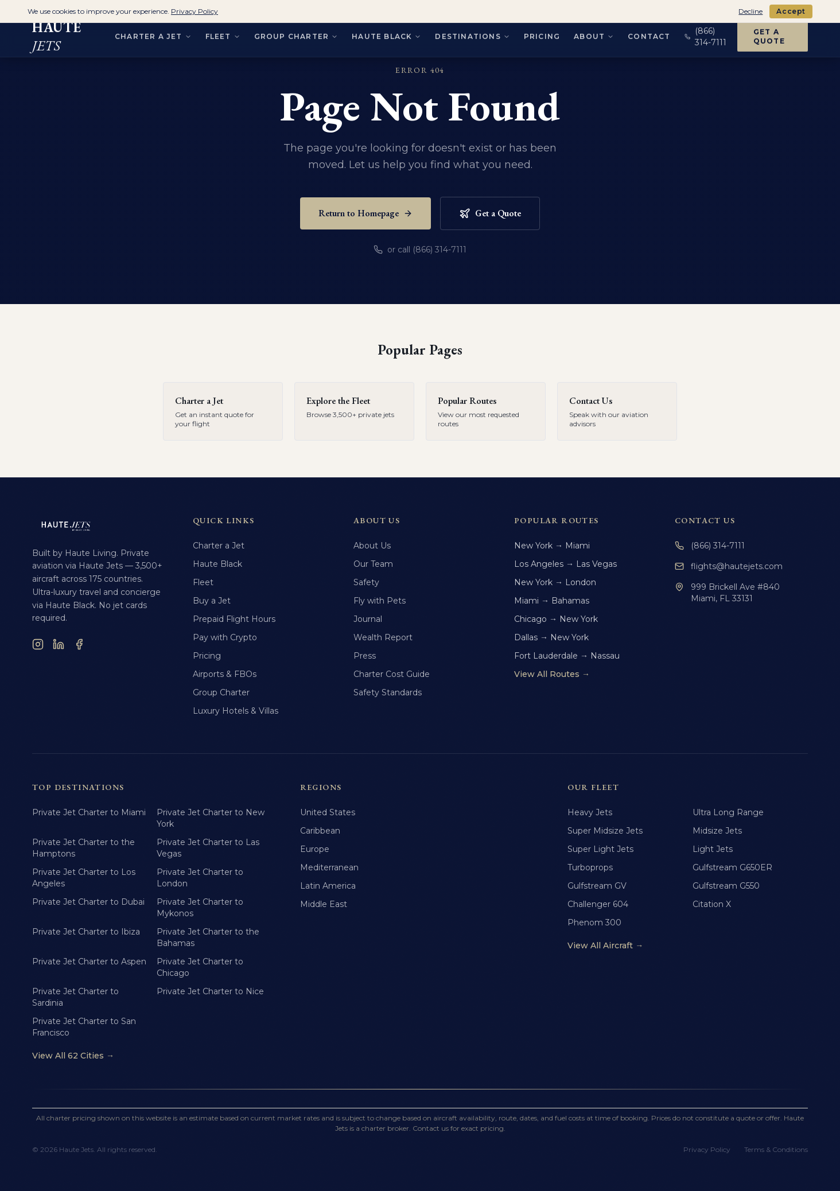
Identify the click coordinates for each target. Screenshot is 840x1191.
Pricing (207, 656)
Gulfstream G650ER (732, 867)
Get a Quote (490, 213)
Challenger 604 (597, 904)
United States (327, 812)
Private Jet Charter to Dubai (88, 902)
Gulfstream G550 (726, 886)
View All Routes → (552, 674)
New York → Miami (552, 545)
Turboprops (590, 867)
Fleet (203, 582)
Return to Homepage (365, 213)
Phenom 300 (594, 922)
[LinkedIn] (58, 644)
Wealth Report (383, 637)
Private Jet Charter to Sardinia (75, 997)
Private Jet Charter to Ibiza (86, 932)
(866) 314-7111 (710, 545)
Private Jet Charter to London (200, 878)
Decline (750, 11)
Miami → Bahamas (551, 601)
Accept (791, 11)
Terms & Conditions (776, 1149)
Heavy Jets (589, 812)
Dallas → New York (551, 637)
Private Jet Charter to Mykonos (200, 907)
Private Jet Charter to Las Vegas (208, 848)
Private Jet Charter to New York (211, 818)
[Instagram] (38, 644)
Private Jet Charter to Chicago (200, 967)
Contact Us (705, 520)
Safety (366, 582)
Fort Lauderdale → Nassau (567, 656)
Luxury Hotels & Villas (235, 711)
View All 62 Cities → (73, 1055)
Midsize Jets (717, 831)
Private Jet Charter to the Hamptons (83, 848)
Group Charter (221, 692)
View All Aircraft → (605, 945)
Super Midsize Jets (605, 831)
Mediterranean (329, 867)
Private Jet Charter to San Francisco (84, 1027)
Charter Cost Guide (391, 674)
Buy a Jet (212, 601)
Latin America (328, 886)
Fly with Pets (379, 601)
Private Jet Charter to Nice (210, 991)
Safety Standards (387, 692)
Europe (314, 849)
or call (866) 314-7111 (420, 249)
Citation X (712, 904)
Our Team (373, 564)
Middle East (323, 904)
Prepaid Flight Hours (234, 619)
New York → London (555, 582)
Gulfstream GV (597, 886)
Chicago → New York (556, 619)
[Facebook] (79, 644)
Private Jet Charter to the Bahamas (208, 937)
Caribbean (320, 831)
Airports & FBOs (224, 674)
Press (364, 656)
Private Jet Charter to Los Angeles (83, 878)
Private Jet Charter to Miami (89, 812)
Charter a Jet (218, 545)
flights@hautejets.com (729, 566)
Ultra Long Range (728, 812)
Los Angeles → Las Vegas (565, 564)
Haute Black (217, 564)
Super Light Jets (600, 849)
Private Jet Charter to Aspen (89, 961)
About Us (372, 545)
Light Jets (713, 849)
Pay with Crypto (225, 637)
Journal (367, 619)
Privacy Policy (706, 1149)
